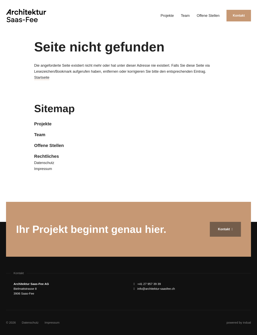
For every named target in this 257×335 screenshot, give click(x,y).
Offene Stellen (49, 145)
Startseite (41, 77)
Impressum (43, 169)
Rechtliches (46, 156)
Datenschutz (44, 163)
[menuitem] (167, 15)
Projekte (43, 123)
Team (39, 134)
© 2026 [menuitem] (11, 322)
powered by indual (238, 322)
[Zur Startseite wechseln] (26, 15)
